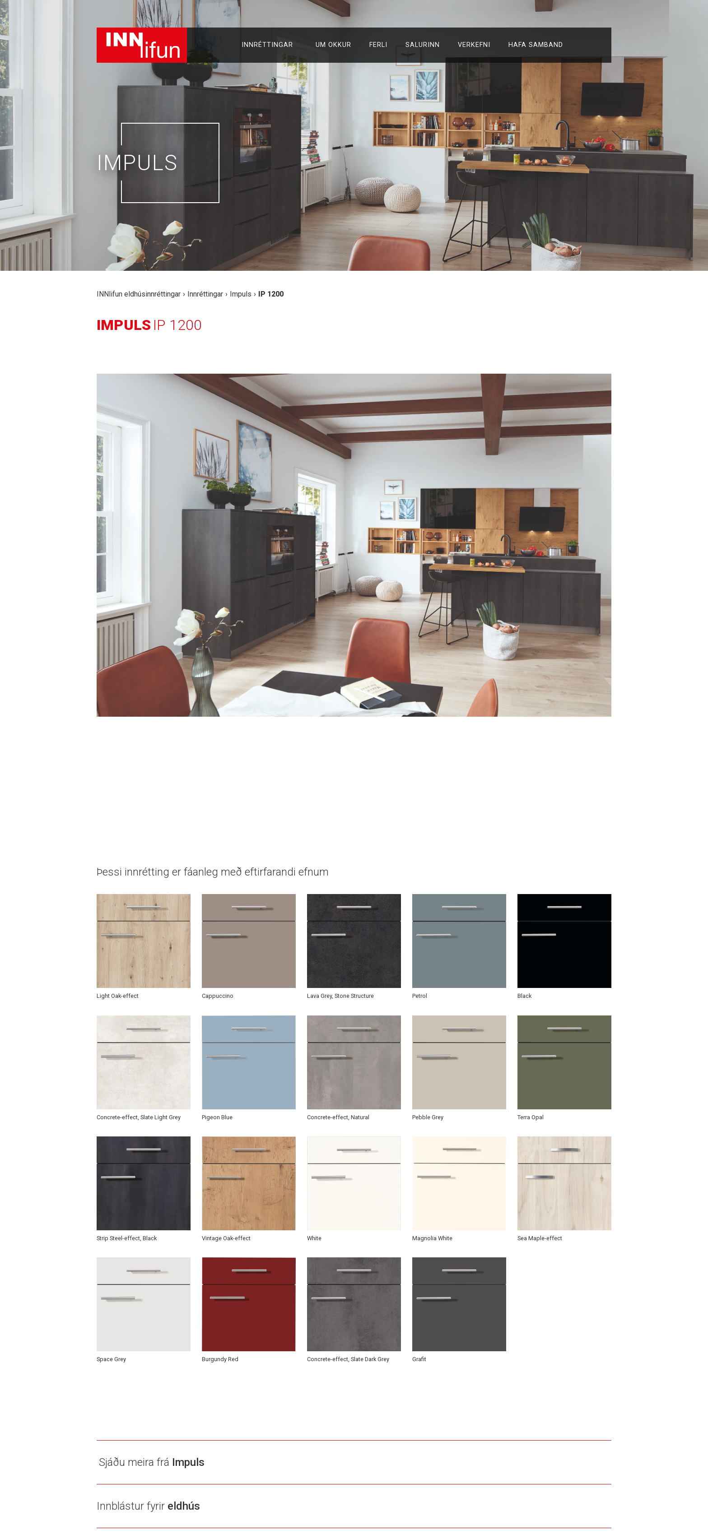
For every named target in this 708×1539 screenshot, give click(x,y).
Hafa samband (535, 45)
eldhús (184, 1506)
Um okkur (333, 45)
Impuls (241, 294)
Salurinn (422, 45)
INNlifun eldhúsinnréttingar (139, 294)
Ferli (378, 45)
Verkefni (474, 45)
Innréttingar (270, 45)
